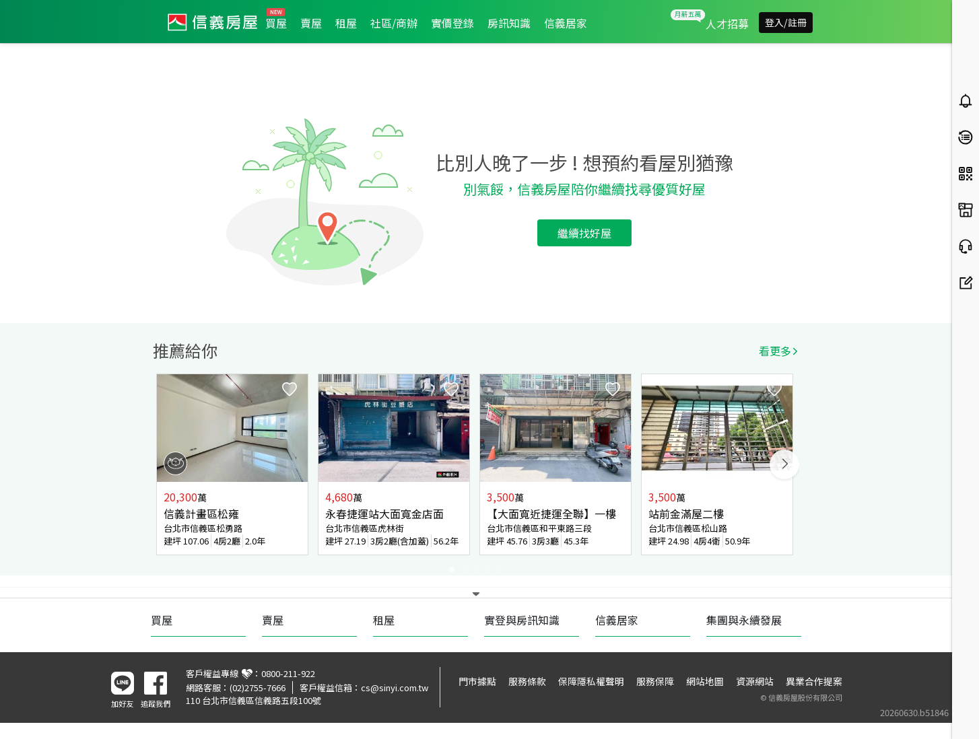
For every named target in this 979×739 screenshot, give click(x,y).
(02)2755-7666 (257, 687)
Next (784, 464)
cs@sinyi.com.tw (394, 687)
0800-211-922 (288, 673)
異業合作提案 (814, 681)
